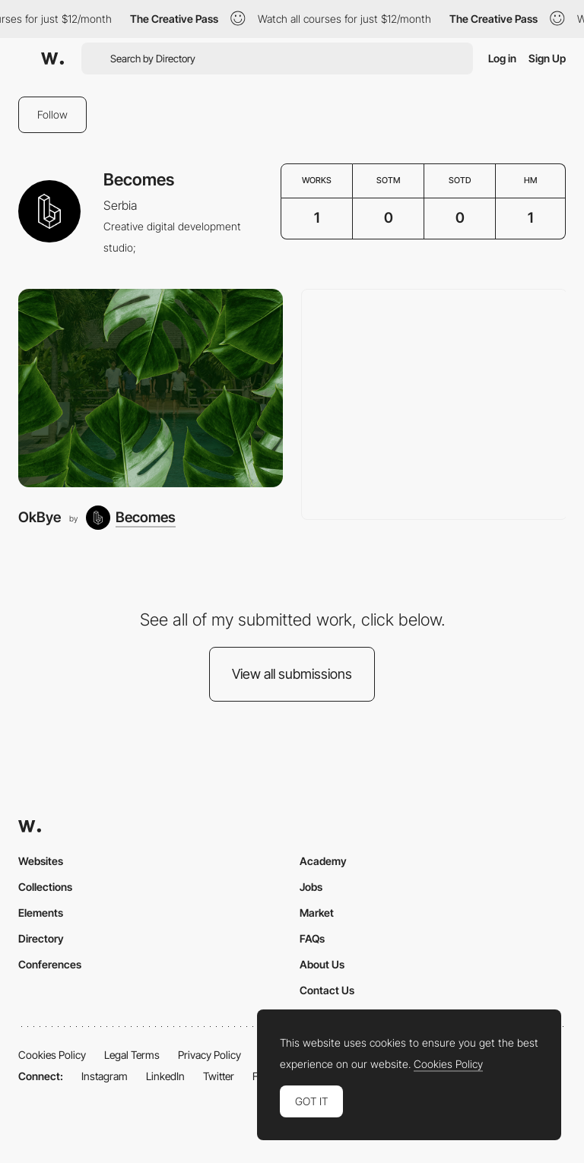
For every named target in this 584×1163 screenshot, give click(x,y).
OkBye (39, 517)
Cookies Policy (52, 1054)
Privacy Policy (209, 1054)
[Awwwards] (52, 58)
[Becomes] (131, 517)
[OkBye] (150, 388)
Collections (45, 886)
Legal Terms (132, 1054)
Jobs (311, 886)
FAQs (312, 938)
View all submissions (292, 674)
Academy (323, 860)
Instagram (104, 1076)
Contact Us (327, 990)
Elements (40, 912)
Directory (41, 938)
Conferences (49, 964)
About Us (322, 964)
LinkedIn (165, 1076)
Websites (40, 860)
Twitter (218, 1076)
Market (317, 912)
